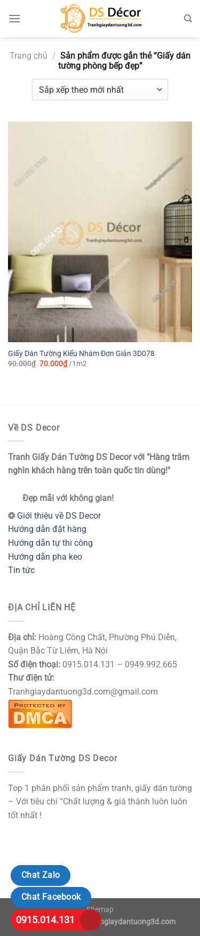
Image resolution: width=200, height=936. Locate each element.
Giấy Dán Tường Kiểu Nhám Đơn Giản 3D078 (81, 353)
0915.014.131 (45, 919)
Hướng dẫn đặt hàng (47, 529)
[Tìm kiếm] (188, 19)
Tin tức (21, 570)
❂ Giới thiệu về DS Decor (54, 516)
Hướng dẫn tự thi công (50, 543)
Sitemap (100, 909)
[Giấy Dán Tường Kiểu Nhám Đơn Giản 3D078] (100, 232)
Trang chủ (28, 56)
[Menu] (14, 18)
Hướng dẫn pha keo (45, 557)
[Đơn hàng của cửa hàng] (100, 89)
